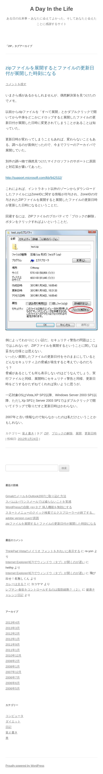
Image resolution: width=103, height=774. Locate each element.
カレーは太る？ (16, 584)
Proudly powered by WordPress (25, 765)
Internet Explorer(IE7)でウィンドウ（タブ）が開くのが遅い (45, 562)
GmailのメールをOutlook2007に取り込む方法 (36, 496)
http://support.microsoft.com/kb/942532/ (34, 178)
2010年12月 (13, 655)
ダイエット (13, 721)
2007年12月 (13, 672)
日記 (8, 727)
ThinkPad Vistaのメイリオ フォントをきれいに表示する (43, 551)
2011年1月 (13, 650)
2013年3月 (13, 628)
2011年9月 (13, 644)
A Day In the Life (51, 9)
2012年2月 (13, 633)
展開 (79, 433)
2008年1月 (13, 666)
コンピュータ (14, 716)
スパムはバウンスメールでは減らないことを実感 (38, 501)
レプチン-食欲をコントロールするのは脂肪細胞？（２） (43, 589)
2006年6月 (13, 683)
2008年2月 (13, 661)
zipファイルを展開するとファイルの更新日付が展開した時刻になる (51, 523)
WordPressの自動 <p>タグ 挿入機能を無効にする (39, 507)
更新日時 (91, 433)
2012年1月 (13, 639)
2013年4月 (13, 622)
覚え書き (28, 433)
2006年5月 (13, 688)
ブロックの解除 (62, 433)
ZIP (46, 433)
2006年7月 (13, 677)
